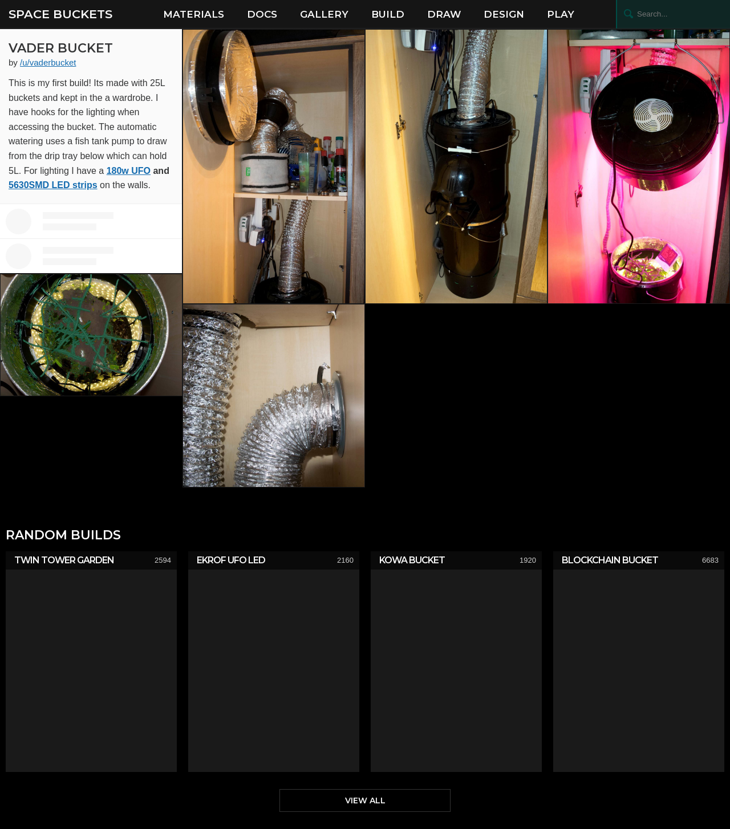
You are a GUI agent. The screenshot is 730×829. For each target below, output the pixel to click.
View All (365, 800)
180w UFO (129, 171)
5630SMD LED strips (53, 185)
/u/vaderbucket (48, 62)
